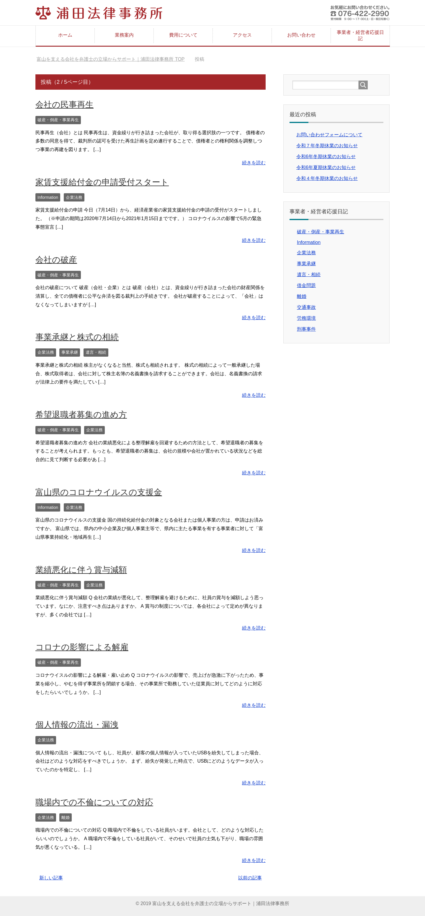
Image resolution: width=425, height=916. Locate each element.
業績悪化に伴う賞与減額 (81, 569)
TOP (110, 59)
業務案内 (124, 34)
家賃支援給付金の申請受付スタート (102, 182)
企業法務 (74, 197)
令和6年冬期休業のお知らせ (326, 156)
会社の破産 (56, 259)
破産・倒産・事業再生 (58, 119)
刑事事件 (306, 329)
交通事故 (306, 307)
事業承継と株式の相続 (77, 337)
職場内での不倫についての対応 (94, 802)
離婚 (65, 817)
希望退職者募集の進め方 (81, 414)
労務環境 (306, 318)
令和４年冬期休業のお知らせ (327, 178)
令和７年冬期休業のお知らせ (327, 145)
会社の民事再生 (64, 104)
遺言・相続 (96, 352)
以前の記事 (250, 877)
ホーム (65, 34)
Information (47, 197)
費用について (183, 34)
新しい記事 (51, 877)
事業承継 (69, 352)
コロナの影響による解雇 (81, 647)
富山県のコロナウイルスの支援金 (98, 492)
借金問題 (306, 285)
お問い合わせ (301, 34)
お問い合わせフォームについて (329, 134)
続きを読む (254, 162)
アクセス (242, 34)
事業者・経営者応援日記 (360, 35)
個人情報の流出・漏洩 (76, 724)
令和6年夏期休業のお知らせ (326, 167)
